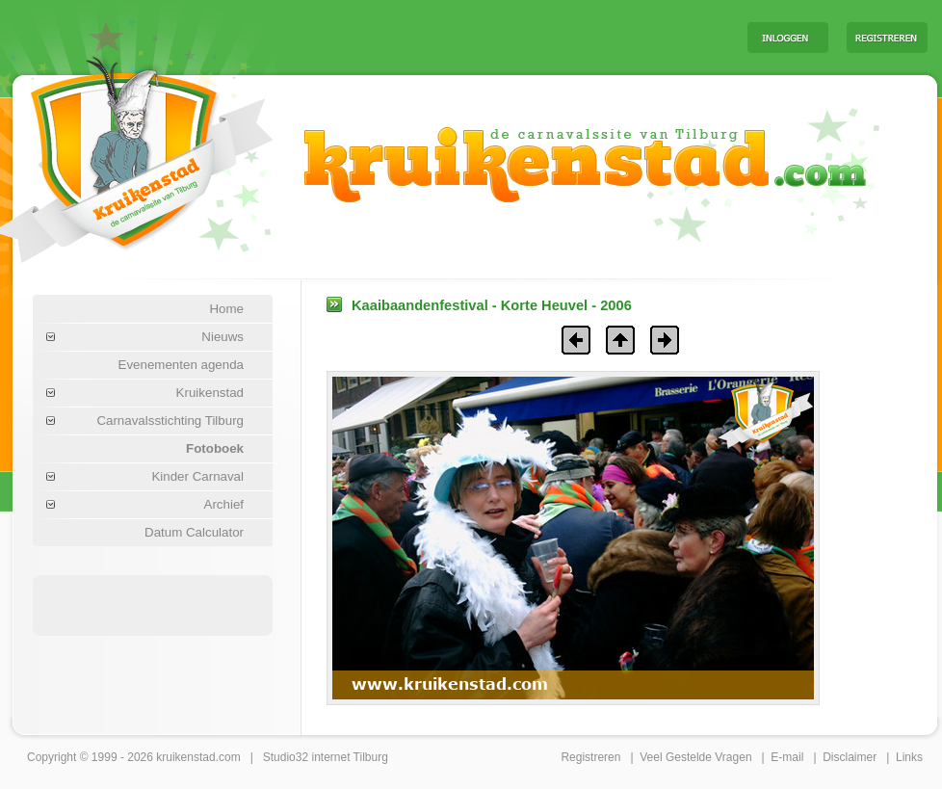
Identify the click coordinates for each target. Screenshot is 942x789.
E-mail (787, 757)
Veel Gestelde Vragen (695, 757)
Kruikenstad (210, 392)
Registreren (590, 757)
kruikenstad (185, 757)
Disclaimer (850, 757)
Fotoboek (215, 448)
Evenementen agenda (181, 364)
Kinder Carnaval (197, 476)
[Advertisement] (153, 604)
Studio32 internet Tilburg (325, 757)
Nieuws (222, 336)
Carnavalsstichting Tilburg (170, 420)
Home (226, 309)
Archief (224, 504)
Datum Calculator (194, 532)
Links (909, 757)
